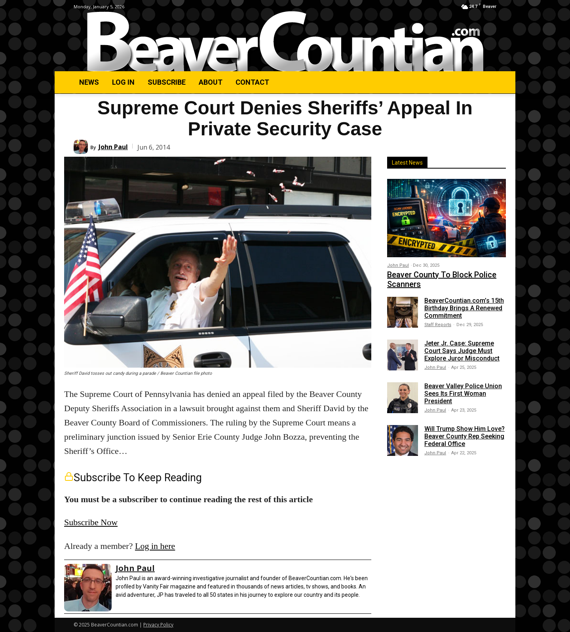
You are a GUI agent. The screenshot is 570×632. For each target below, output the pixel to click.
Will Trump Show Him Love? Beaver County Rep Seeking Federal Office (464, 436)
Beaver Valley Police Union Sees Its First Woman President (463, 393)
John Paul (113, 147)
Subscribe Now (91, 522)
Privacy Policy (158, 624)
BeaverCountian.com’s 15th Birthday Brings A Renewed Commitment (464, 308)
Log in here (155, 546)
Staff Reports (437, 324)
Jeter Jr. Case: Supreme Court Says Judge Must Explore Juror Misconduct (462, 351)
